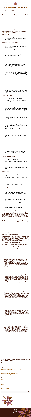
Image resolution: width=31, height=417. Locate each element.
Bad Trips (2, 380)
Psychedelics (23, 16)
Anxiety (9, 10)
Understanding (22, 10)
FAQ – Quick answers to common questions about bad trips (9, 373)
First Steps (5, 10)
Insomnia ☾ (3, 384)
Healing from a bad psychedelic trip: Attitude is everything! (9, 370)
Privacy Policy (15, 411)
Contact (26, 10)
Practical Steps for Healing (15, 10)
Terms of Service (15, 412)
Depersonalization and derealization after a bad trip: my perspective (11, 369)
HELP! (2, 383)
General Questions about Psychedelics (15, 16)
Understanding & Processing (5, 388)
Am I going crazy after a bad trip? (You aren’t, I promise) (9, 374)
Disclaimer (15, 409)
